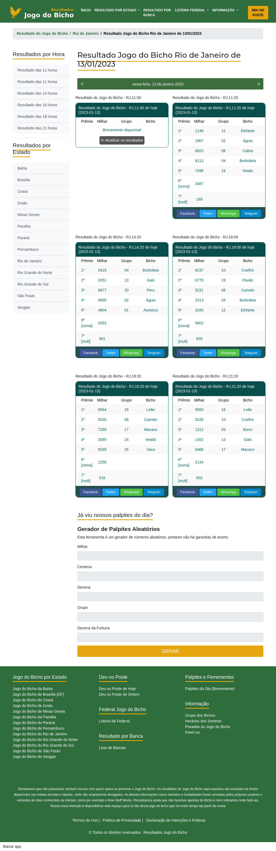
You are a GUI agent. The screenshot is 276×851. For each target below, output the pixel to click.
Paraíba (24, 226)
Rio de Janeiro (30, 261)
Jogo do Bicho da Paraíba (34, 717)
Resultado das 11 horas (37, 70)
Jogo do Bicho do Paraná (34, 722)
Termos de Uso (85, 820)
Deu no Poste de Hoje (117, 689)
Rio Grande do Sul (33, 284)
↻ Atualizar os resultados (122, 140)
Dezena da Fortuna (93, 628)
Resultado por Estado (116, 10)
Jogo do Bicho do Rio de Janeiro (40, 734)
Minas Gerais (29, 214)
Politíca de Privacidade (122, 820)
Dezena (83, 587)
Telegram (250, 213)
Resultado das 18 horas (37, 116)
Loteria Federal (190, 10)
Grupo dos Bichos (200, 715)
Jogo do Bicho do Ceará (33, 700)
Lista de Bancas (112, 748)
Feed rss (192, 732)
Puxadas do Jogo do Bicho (207, 727)
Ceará (23, 191)
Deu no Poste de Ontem (119, 694)
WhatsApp (228, 213)
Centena (84, 567)
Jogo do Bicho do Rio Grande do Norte (45, 739)
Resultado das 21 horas (37, 128)
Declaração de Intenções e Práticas (176, 820)
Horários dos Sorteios (203, 721)
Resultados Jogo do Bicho (165, 832)
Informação (224, 10)
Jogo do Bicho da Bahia (33, 689)
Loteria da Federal (114, 721)
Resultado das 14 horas (37, 93)
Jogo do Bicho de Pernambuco (38, 728)
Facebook (187, 213)
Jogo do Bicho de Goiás (33, 706)
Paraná (24, 238)
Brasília (24, 180)
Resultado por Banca (157, 12)
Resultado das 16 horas (37, 105)
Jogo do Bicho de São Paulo (36, 751)
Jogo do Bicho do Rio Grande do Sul (43, 745)
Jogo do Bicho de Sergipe (34, 756)
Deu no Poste (258, 12)
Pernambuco (28, 249)
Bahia (22, 168)
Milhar (82, 546)
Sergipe (24, 307)
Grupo (82, 607)
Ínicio (87, 10)
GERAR (170, 651)
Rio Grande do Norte (35, 272)
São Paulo (26, 296)
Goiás (22, 203)
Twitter (208, 213)
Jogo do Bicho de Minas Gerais (39, 711)
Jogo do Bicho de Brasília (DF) (38, 694)
